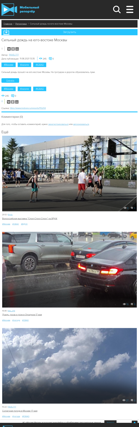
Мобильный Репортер (20, 9)
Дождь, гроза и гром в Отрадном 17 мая (22, 314)
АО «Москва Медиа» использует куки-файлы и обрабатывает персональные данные (61, 422)
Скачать (10, 80)
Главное (8, 23)
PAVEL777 (14, 55)
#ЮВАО (40, 64)
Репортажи (21, 23)
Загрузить (69, 32)
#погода (24, 64)
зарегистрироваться (58, 124)
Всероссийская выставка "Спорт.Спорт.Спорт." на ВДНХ (29, 218)
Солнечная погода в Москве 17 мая (19, 411)
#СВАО (15, 224)
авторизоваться (81, 124)
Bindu (10, 215)
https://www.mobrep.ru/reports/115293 (28, 108)
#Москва (8, 64)
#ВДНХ (24, 224)
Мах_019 (11, 311)
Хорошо (110, 422)
